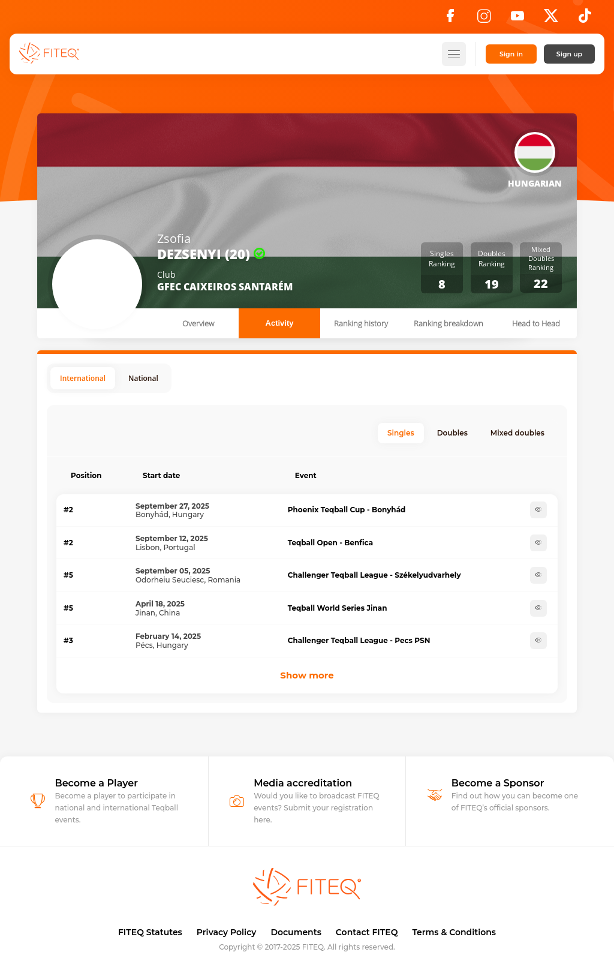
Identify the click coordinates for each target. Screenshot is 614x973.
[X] (551, 19)
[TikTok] (584, 19)
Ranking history (361, 323)
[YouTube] (517, 19)
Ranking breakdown (448, 323)
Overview (198, 323)
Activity (280, 323)
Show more (306, 675)
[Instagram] (484, 19)
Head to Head (536, 323)
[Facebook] (450, 19)
